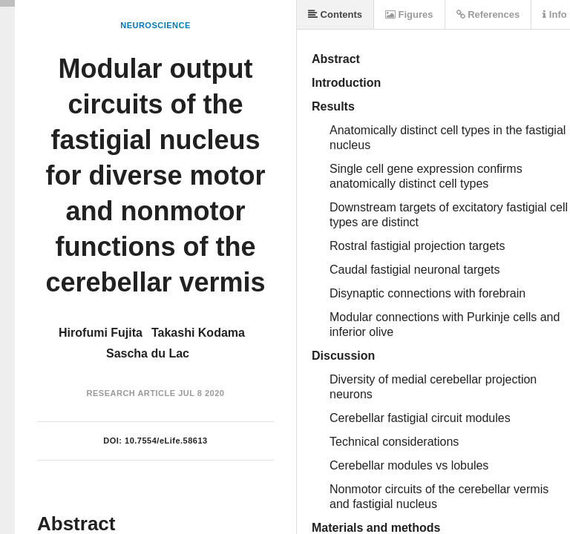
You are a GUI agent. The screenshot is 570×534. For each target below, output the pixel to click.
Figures (409, 14)
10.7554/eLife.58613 (166, 440)
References (488, 14)
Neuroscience (155, 25)
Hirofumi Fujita (100, 332)
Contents (335, 14)
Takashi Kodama (198, 332)
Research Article (131, 393)
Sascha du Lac (147, 353)
